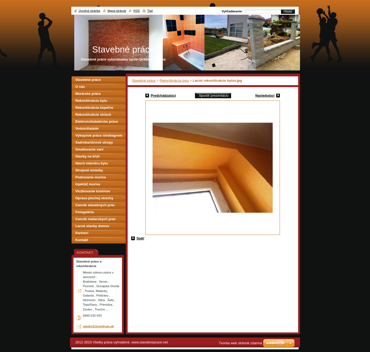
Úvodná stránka (89, 10)
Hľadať (288, 11)
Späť (140, 238)
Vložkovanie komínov (92, 191)
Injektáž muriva (87, 184)
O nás (80, 87)
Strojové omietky (89, 170)
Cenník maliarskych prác (95, 219)
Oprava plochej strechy (94, 198)
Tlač (150, 10)
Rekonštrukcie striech (93, 115)
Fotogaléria (84, 212)
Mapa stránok (117, 10)
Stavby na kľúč (87, 156)
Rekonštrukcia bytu (174, 80)
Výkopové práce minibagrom (98, 135)
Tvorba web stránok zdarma (240, 343)
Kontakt (81, 240)
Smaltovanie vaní (89, 149)
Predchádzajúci (163, 95)
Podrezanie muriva (90, 177)
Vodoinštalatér (87, 128)
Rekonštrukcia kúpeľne (94, 108)
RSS (137, 10)
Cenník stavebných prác (95, 205)
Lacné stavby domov (92, 226)
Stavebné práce (144, 80)
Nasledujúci (265, 95)
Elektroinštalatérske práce (96, 121)
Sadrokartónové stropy (94, 142)
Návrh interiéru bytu (91, 163)
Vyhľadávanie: (232, 11)
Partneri (81, 233)
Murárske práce (88, 94)
